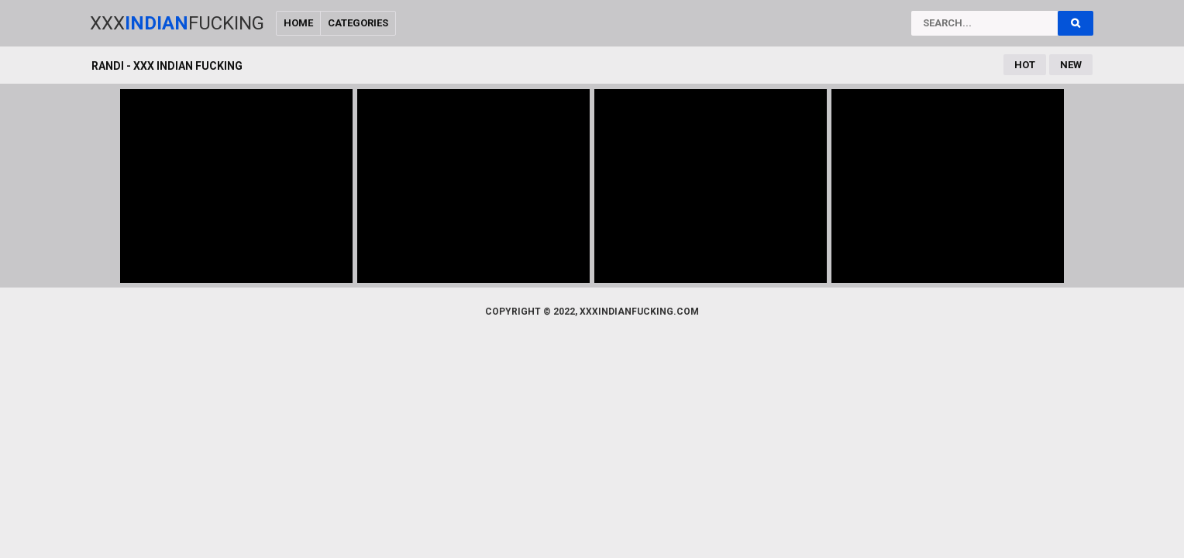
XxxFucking (177, 23)
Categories (358, 23)
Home (298, 23)
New (1071, 65)
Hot (1024, 65)
